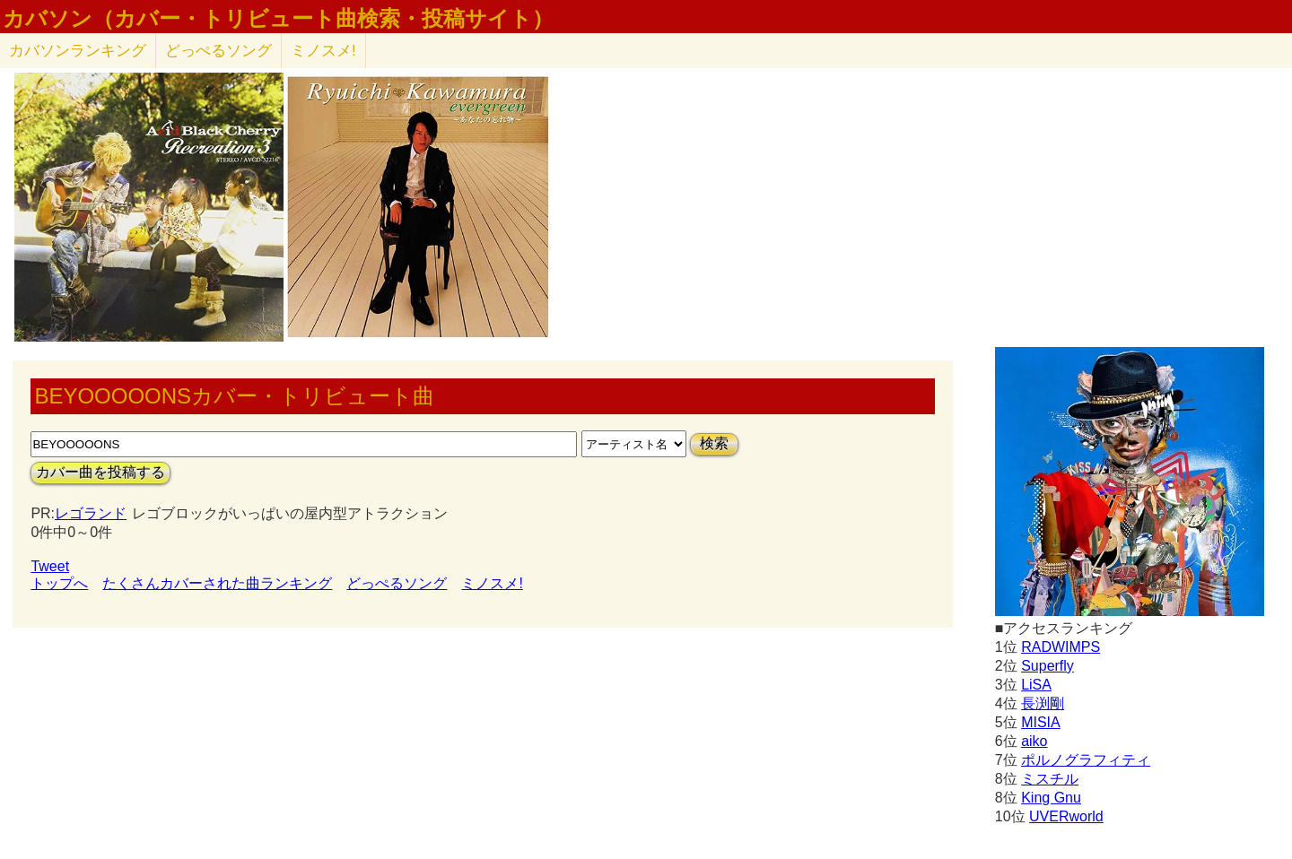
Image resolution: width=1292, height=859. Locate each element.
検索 (714, 443)
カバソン (77, 50)
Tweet (50, 566)
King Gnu (1051, 797)
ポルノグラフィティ (1085, 760)
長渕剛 (1042, 703)
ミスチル (1049, 778)
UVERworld (1066, 816)
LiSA (1036, 684)
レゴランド (91, 513)
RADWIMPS (1060, 647)
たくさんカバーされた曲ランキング (217, 583)
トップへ (59, 583)
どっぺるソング (218, 50)
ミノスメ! (323, 50)
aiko (1034, 741)
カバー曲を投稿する (100, 472)
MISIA (1041, 722)
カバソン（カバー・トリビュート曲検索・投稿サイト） (278, 18)
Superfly (1047, 665)
